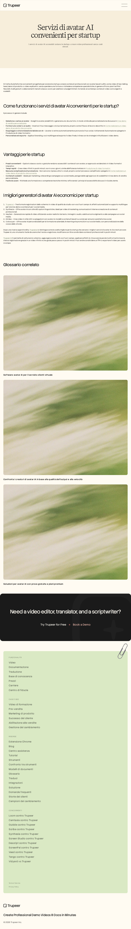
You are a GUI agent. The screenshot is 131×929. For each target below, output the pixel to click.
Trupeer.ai (10, 204)
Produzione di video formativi (98, 168)
